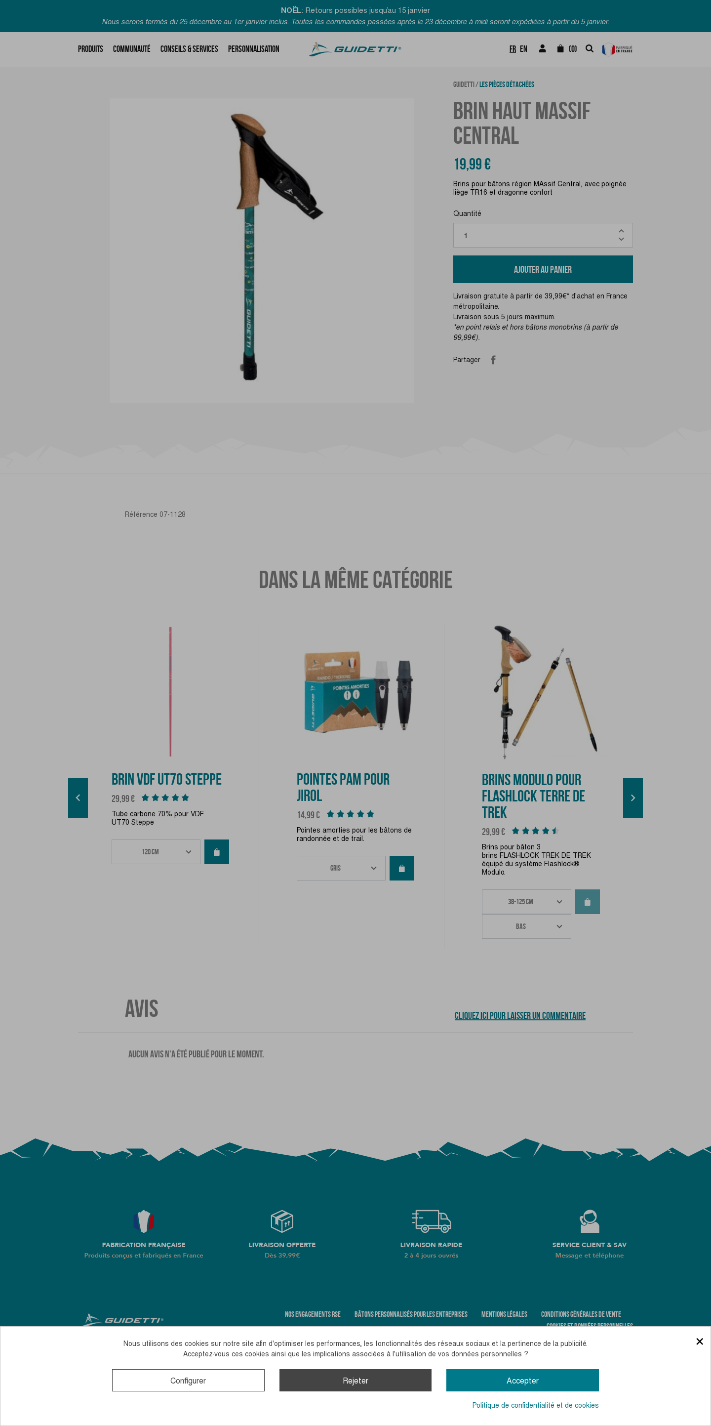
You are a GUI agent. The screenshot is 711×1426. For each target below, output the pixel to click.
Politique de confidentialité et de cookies (536, 1405)
